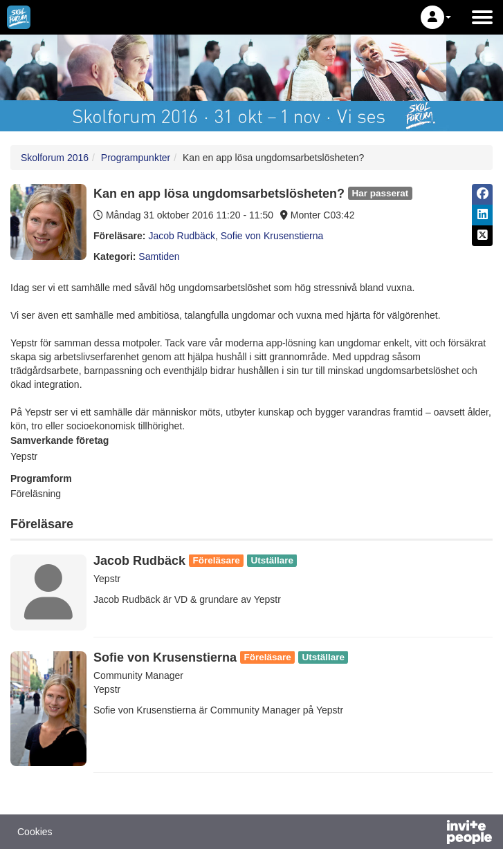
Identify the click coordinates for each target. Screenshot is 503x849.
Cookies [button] (35, 831)
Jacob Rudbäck (181, 235)
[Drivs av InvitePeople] (433, 834)
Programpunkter (135, 157)
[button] (435, 17)
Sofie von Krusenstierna (272, 235)
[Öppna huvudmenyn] (482, 17)
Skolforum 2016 (55, 157)
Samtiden (158, 256)
